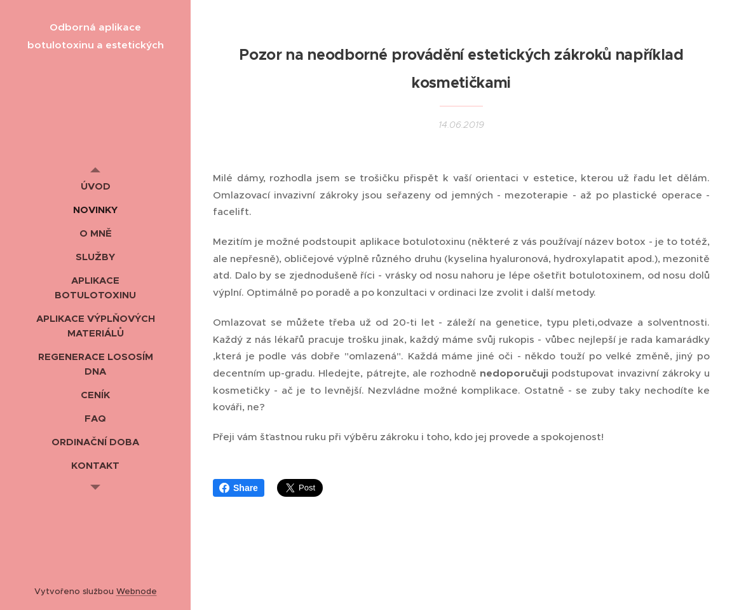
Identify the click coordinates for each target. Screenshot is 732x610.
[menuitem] (95, 186)
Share (238, 488)
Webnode (136, 591)
